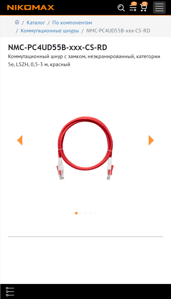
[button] (19, 148)
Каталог (36, 22)
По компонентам (72, 22)
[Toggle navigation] (159, 7)
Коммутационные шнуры (50, 30)
